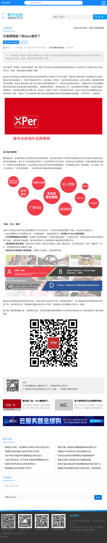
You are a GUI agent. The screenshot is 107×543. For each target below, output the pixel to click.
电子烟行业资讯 (57, 47)
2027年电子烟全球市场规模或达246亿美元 (23, 455)
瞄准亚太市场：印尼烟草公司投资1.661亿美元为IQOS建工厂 (28, 447)
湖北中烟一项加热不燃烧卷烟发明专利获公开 (77, 447)
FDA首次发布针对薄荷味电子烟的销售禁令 (76, 455)
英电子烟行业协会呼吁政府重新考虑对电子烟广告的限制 (81, 464)
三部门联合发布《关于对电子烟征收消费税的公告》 (27, 460)
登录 (7, 497)
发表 (98, 497)
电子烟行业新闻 (11, 42)
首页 (91, 28)
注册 (2, 537)
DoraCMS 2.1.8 (19, 533)
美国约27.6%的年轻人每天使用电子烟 (74, 451)
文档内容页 (99, 28)
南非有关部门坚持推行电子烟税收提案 (74, 460)
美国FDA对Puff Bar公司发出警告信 (20, 464)
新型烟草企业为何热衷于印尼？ (18, 468)
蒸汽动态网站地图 (86, 530)
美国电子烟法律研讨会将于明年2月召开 (22, 451)
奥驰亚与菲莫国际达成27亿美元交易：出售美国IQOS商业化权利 (81, 468)
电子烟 (24, 42)
